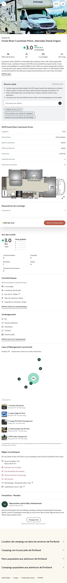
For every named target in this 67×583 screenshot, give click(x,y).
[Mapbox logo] (6, 400)
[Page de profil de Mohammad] (5, 504)
